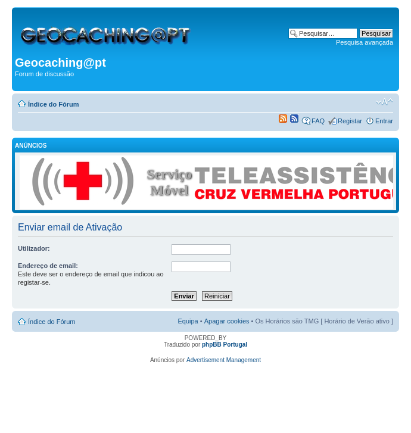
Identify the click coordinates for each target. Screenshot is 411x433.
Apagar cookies (227, 321)
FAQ (318, 120)
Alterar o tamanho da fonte (384, 101)
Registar (350, 120)
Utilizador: (34, 248)
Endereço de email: (48, 265)
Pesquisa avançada (364, 42)
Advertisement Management (223, 360)
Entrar (384, 120)
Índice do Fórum (53, 104)
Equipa (188, 321)
